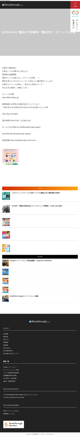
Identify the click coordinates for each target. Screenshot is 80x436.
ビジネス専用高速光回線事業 (11, 372)
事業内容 (5, 336)
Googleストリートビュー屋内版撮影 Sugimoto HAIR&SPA (31, 260)
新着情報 (5, 345)
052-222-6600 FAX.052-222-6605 (15, 397)
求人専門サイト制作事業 (9, 378)
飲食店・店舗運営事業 (9, 381)
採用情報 (5, 342)
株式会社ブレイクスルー (40, 434)
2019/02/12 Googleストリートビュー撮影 (24, 296)
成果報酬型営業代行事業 (9, 375)
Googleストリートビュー (10, 367)
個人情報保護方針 (8, 350)
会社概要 (5, 333)
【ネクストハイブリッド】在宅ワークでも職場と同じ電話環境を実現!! (36, 193)
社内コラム (6, 339)
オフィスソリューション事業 (11, 370)
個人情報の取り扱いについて (11, 353)
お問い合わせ (6, 348)
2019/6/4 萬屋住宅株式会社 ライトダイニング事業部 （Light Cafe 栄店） (37, 206)
